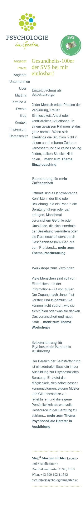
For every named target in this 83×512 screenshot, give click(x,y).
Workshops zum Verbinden (53, 268)
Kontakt (20, 122)
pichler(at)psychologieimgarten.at (55, 480)
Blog (23, 115)
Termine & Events (18, 105)
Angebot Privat (20, 64)
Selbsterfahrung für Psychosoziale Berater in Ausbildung (51, 346)
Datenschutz (18, 136)
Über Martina (20, 92)
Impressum (18, 129)
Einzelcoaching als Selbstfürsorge (47, 92)
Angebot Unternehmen (19, 78)
